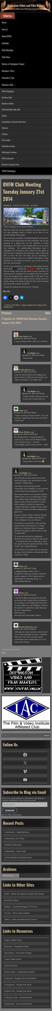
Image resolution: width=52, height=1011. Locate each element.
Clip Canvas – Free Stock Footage (17, 953)
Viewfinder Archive (8, 146)
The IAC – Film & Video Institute (17, 913)
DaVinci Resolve (10, 966)
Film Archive (6, 140)
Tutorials (5, 127)
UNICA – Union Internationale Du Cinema (20, 919)
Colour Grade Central (12, 959)
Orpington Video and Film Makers (26, 5)
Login (3, 653)
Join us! (5, 29)
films (44, 305)
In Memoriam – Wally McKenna (16, 832)
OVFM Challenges (8, 91)
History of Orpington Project (13, 64)
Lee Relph (34, 205)
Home (4, 22)
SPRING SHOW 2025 (12, 845)
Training (4, 133)
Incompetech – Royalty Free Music (18, 985)
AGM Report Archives (9, 152)
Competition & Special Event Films (14, 121)
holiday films (8, 307)
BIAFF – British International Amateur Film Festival (24, 894)
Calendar (5, 43)
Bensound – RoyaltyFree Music (16, 946)
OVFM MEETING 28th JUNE (11, 109)
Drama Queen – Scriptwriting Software (19, 972)
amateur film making (34, 305)
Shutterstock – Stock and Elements (18, 1004)
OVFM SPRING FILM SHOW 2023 (18, 858)
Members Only (7, 84)
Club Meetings (7, 50)
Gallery (4, 115)
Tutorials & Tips (8, 78)
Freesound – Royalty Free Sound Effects (20, 978)
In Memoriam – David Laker (15, 851)
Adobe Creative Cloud (13, 940)
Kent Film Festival (11, 900)
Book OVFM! (6, 36)
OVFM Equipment (8, 158)
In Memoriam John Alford (14, 839)
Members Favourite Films (10, 164)
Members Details (8, 103)
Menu (7, 16)
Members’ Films (8, 71)
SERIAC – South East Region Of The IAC (20, 907)
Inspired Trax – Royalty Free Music (18, 991)
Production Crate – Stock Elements (18, 997)
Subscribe (9, 810)
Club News (6, 57)
